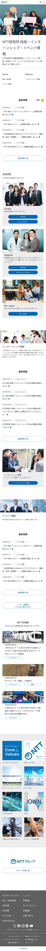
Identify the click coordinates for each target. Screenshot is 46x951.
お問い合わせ (28, 915)
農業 (32, 684)
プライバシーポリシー (14, 936)
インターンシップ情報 (32, 79)
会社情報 (5, 910)
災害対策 (5, 905)
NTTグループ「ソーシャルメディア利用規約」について (23, 930)
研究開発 (26, 900)
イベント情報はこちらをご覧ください (23, 605)
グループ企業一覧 (23, 870)
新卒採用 (5, 74)
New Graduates (23, 222)
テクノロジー (13, 657)
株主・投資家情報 (9, 900)
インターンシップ (20, 379)
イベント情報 (6, 84)
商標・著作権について (14, 942)
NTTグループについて (10, 895)
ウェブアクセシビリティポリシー (11, 939)
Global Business (8, 920)
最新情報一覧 (23, 158)
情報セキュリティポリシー (32, 936)
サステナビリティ (29, 905)
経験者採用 (29, 74)
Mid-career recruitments (23, 272)
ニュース (26, 895)
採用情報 (26, 910)
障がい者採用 (6, 79)
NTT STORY (6, 915)
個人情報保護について (31, 939)
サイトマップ (29, 942)
